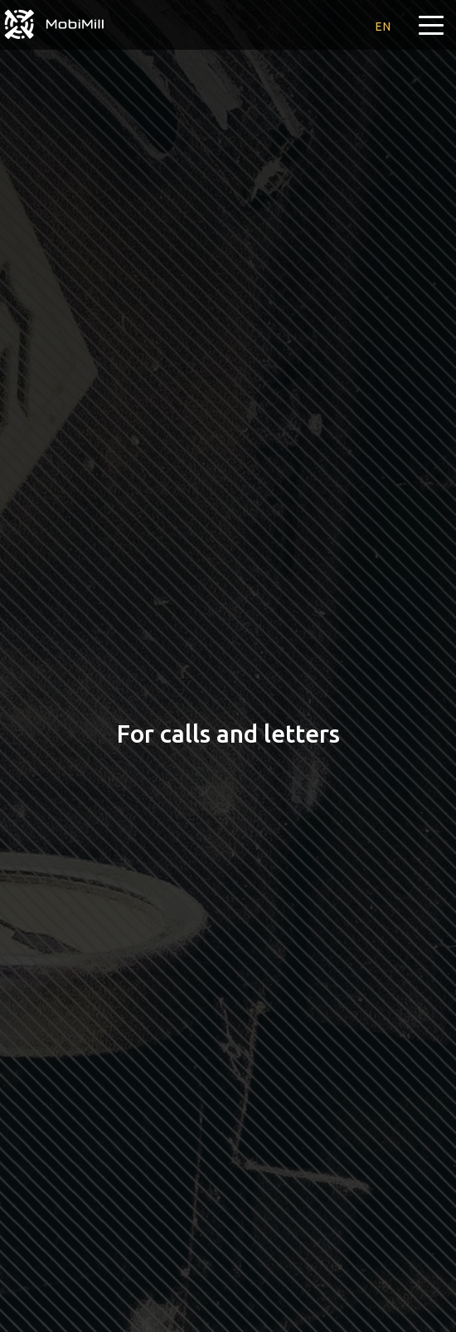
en (383, 26)
